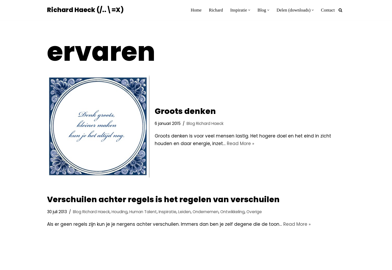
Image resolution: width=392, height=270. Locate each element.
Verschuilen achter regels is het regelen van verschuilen (163, 199)
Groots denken (185, 111)
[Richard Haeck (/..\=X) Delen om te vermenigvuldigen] (85, 10)
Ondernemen (205, 211)
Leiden (184, 211)
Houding (120, 211)
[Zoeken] (340, 10)
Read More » (240, 143)
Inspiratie (167, 211)
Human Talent (143, 211)
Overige (254, 211)
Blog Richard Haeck (205, 123)
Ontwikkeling (232, 211)
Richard (216, 10)
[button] (249, 10)
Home (196, 10)
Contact (328, 10)
